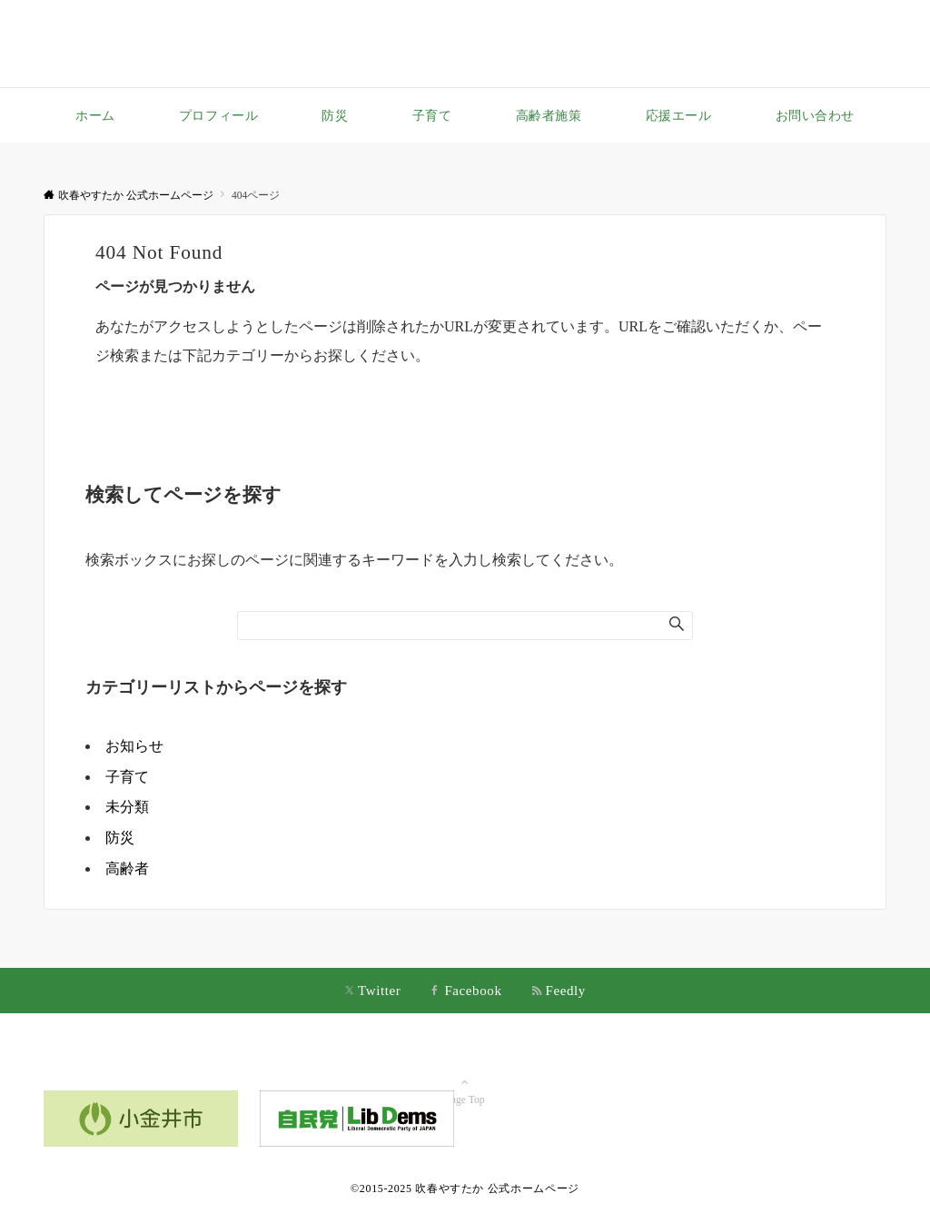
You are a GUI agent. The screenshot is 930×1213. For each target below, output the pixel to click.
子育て (127, 776)
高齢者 (127, 868)
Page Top (465, 1074)
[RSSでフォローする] (558, 992)
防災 (119, 837)
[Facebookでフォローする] (465, 992)
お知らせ (134, 746)
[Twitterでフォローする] (372, 992)
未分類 (127, 806)
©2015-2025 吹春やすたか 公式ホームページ (465, 1188)
